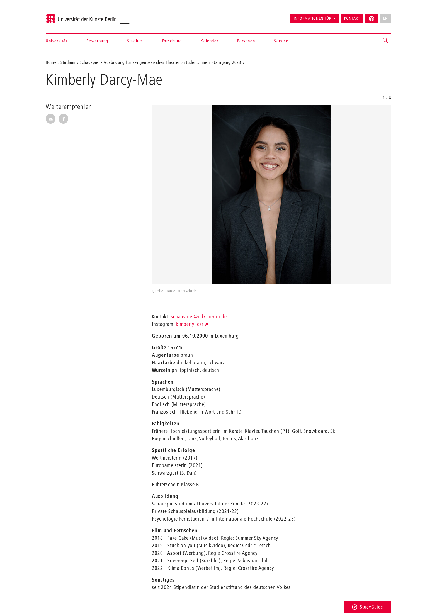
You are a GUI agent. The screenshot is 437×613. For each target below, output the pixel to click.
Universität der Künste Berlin (67, 16)
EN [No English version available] (385, 18)
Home (51, 62)
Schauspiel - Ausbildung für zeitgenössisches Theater (130, 62)
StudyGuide (367, 607)
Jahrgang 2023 (227, 62)
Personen (246, 40)
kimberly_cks (190, 324)
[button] (385, 41)
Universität (56, 40)
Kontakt (352, 18)
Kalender (209, 40)
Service (281, 40)
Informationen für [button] (312, 18)
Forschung (172, 40)
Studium (135, 40)
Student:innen (197, 62)
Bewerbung (97, 40)
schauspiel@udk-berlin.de (199, 316)
